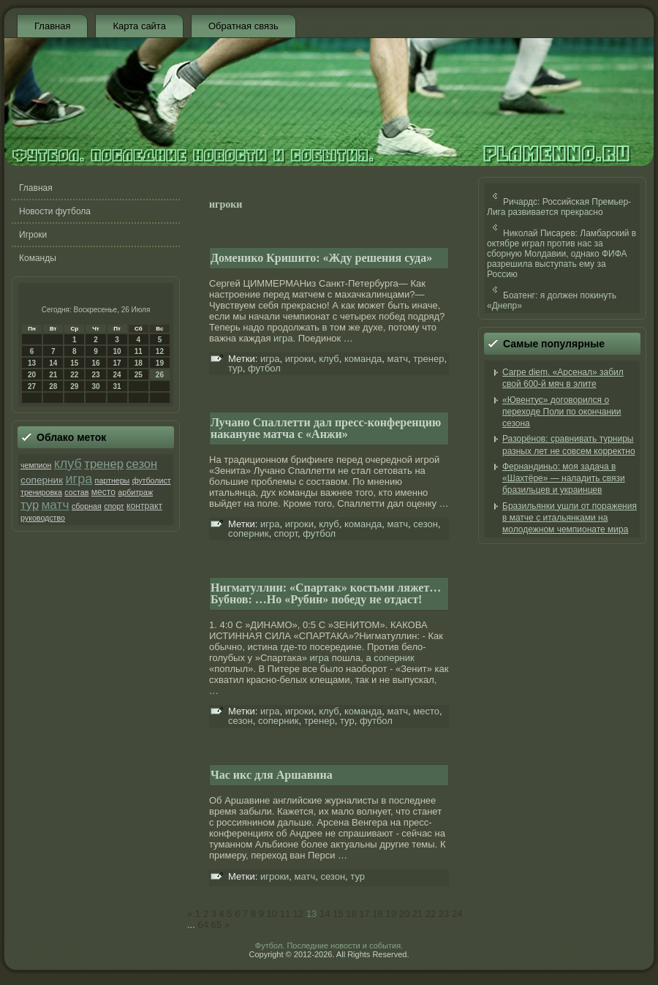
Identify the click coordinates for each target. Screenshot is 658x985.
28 (53, 386)
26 (160, 375)
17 (117, 363)
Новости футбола (55, 211)
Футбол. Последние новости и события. (329, 945)
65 (216, 924)
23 (95, 375)
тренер (104, 464)
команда (363, 358)
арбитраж (135, 492)
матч (55, 504)
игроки (299, 358)
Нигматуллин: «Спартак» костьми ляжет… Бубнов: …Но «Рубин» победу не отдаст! (326, 593)
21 (53, 375)
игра (78, 479)
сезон (141, 464)
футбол (264, 368)
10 (117, 351)
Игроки (33, 235)
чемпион (35, 465)
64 (202, 924)
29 (74, 386)
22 (74, 375)
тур (29, 505)
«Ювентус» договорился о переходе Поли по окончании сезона (561, 412)
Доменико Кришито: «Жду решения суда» (321, 258)
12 (160, 351)
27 (32, 386)
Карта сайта (139, 25)
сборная (87, 506)
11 (139, 351)
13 (32, 363)
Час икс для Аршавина (272, 775)
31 (117, 386)
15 (74, 363)
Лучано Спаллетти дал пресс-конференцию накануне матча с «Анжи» (326, 428)
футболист (151, 480)
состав (76, 492)
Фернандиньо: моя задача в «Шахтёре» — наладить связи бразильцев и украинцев (563, 478)
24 (117, 375)
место (103, 492)
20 (32, 375)
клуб (68, 463)
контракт (144, 506)
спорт (114, 506)
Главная (52, 25)
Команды (37, 258)
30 (95, 386)
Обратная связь (243, 25)
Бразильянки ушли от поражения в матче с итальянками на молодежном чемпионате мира (569, 518)
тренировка (41, 492)
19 (160, 363)
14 (53, 363)
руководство (42, 517)
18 (139, 363)
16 (95, 363)
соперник (41, 480)
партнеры (112, 480)
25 (139, 375)
